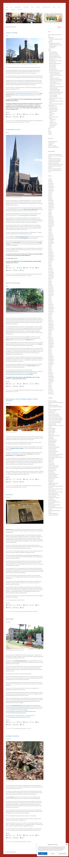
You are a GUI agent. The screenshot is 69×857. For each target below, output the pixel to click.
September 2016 (51, 346)
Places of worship (53, 122)
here (12, 107)
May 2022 (50, 248)
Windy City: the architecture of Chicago (56, 103)
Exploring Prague (51, 444)
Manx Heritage (51, 471)
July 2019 (49, 297)
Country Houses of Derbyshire (53, 413)
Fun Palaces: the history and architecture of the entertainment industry (56, 75)
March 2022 (50, 250)
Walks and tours (53, 125)
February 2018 (50, 321)
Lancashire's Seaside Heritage (53, 465)
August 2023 (50, 226)
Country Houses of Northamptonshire (55, 419)
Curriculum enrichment (53, 106)
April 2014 (50, 387)
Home (7, 7)
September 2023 (51, 225)
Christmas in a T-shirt (52, 411)
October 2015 (50, 361)
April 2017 (50, 336)
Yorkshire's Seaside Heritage (53, 514)
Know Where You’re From (53, 109)
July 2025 (49, 193)
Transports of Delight (52, 496)
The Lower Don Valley (53, 111)
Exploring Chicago (51, 432)
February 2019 (50, 304)
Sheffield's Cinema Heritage (53, 483)
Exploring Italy (50, 436)
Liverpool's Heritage (51, 468)
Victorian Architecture (20, 122)
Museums (51, 121)
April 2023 (50, 232)
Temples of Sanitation (53, 96)
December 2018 (51, 307)
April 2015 (50, 370)
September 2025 (51, 190)
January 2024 (50, 219)
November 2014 (51, 377)
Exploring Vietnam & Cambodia (20, 728)
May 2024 (50, 213)
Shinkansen (50, 144)
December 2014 (51, 376)
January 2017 (50, 340)
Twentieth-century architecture (26, 611)
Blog (11, 7)
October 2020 (50, 275)
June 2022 (50, 246)
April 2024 (50, 214)
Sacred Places (24, 274)
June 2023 (50, 229)
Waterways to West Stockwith (53, 162)
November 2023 (51, 222)
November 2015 (51, 360)
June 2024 (50, 212)
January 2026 (50, 184)
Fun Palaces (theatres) (27, 485)
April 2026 (50, 180)
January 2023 (50, 236)
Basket (7, 9)
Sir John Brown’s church (13, 129)
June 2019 (50, 298)
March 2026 (50, 181)
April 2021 (50, 266)
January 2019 (50, 305)
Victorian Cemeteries (53, 95)
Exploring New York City (52, 439)
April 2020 (50, 284)
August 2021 (50, 261)
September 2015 (51, 363)
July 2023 (49, 227)
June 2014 (50, 385)
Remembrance (51, 480)
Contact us (20, 9)
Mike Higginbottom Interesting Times (55, 34)
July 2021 (49, 262)
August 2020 (50, 278)
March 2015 (50, 372)
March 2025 (50, 199)
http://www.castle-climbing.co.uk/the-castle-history (23, 94)
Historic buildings (53, 119)
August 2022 (50, 243)
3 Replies (7, 132)
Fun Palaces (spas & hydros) (53, 451)
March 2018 (50, 320)
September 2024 (51, 207)
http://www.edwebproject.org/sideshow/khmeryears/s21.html (18, 717)
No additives (58, 160)
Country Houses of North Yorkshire (54, 416)
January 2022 (50, 253)
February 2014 (50, 390)
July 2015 (49, 366)
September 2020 (51, 276)
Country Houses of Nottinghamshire (54, 421)
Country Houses (17, 611)
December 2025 (51, 186)
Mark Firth (19, 218)
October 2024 (50, 206)
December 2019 (51, 289)
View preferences (62, 853)
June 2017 (50, 333)
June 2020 (50, 281)
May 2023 (50, 230)
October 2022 (50, 240)
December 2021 (51, 255)
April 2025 (50, 197)
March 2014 (50, 389)
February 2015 (50, 373)
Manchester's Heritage (52, 470)
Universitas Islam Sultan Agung (53, 161)
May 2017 (50, 334)
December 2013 (51, 393)
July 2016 (49, 349)
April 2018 (50, 318)
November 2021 (51, 256)
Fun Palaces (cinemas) (18, 485)
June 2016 (50, 350)
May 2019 (50, 299)
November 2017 (51, 325)
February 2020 (50, 287)
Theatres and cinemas (54, 124)
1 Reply (7, 35)
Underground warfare (12, 736)
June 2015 (50, 367)
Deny (53, 853)
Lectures (38, 7)
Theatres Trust (15, 452)
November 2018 (51, 308)
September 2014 (51, 380)
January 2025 (50, 201)
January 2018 (50, 323)
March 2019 (50, 302)
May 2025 (50, 196)
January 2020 (50, 288)
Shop (59, 7)
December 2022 (51, 237)
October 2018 (50, 310)
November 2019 (51, 291)
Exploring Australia (51, 429)
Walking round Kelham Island (53, 147)
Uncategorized (50, 498)
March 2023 (50, 233)
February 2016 (50, 356)
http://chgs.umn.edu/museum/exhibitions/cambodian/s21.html (18, 701)
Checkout (13, 9)
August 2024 (50, 209)
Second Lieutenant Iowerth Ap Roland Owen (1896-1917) (55, 166)
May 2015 (50, 369)
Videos (32, 7)
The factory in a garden (52, 145)
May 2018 (50, 317)
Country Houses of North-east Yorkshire (55, 418)
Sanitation (51, 112)
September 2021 (51, 259)
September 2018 (51, 311)
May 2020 (50, 282)
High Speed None (51, 142)
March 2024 (50, 216)
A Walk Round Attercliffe (52, 141)
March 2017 (50, 337)
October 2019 (50, 292)
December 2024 (51, 203)
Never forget (9, 619)
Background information (53, 116)
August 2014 (50, 382)
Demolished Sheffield (18, 274)
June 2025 (50, 194)
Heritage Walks (18, 7)
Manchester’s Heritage (53, 69)
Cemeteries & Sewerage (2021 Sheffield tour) (22, 390)
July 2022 (49, 245)
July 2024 (49, 210)
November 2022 (51, 239)
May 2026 (50, 178)
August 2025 (50, 191)
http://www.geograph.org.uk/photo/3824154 (28, 215)
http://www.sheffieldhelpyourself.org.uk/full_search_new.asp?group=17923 (21, 371)
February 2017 (50, 338)
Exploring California (51, 431)
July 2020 (49, 279)
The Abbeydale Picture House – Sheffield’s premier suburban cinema (55, 170)
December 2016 (51, 341)
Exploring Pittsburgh (52, 442)
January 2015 (50, 374)
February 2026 (50, 183)
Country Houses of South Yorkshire (54, 422)
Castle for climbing (11, 33)
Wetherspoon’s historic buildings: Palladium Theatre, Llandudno (22, 399)
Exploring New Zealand (52, 441)
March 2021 (50, 268)
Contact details (51, 126)
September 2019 (51, 294)
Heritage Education (46, 7)
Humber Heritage (51, 462)
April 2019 (50, 301)
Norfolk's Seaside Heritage (53, 474)
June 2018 (50, 315)
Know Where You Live (53, 108)
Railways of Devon (51, 478)
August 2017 (50, 330)
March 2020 (50, 285)
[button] (66, 844)
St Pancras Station (52, 66)
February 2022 (50, 252)
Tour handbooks (52, 47)
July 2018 (49, 314)
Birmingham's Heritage (52, 400)
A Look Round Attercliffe (53, 53)
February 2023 (50, 235)
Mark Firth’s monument (13, 283)
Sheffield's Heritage (31, 274)
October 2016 (50, 344)
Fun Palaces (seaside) (52, 449)
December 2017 (51, 324)
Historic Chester (51, 460)
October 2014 (50, 379)
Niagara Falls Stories (51, 473)
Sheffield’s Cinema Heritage (54, 54)
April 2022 (50, 249)
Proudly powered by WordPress (11, 851)
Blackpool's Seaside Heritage (53, 405)
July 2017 (49, 331)
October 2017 (50, 327)
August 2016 (50, 347)
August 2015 (50, 364)
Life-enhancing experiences (53, 467)
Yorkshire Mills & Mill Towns (53, 513)
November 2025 (51, 187)
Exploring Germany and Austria (53, 435)
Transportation (51, 113)
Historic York (50, 461)
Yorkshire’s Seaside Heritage (55, 90)
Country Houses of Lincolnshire (54, 415)
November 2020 (51, 274)
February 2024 (50, 217)
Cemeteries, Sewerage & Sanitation (21, 120)
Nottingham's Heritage (52, 475)
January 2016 (50, 357)
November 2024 (51, 204)
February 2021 (50, 269)
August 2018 (50, 312)
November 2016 (51, 343)
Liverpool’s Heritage (52, 67)
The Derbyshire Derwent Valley (54, 56)
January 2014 (50, 392)
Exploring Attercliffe (51, 428)
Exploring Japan (51, 438)
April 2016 (50, 353)
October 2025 (50, 188)
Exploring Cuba (51, 434)
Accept (42, 853)
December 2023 (51, 220)
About (54, 7)
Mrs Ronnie (9, 494)
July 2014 (49, 383)
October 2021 (50, 258)
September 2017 (51, 328)
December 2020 (51, 272)
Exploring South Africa (52, 445)
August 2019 (50, 295)
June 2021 (50, 263)
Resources (51, 118)
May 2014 (50, 386)
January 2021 (50, 271)
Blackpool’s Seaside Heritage (55, 89)
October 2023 (50, 223)
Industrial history (30, 120)
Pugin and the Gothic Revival (53, 477)
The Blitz (50, 115)
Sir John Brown (25, 328)
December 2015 (51, 359)
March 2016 (50, 354)
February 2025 (50, 200)
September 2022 (51, 242)
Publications (25, 7)
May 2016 (50, 351)
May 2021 (50, 265)
